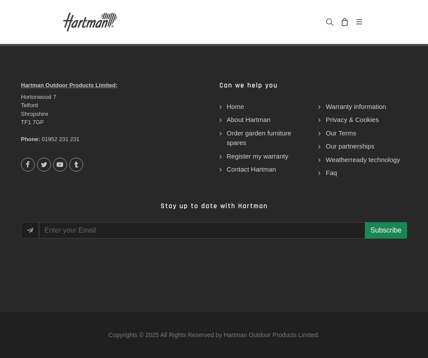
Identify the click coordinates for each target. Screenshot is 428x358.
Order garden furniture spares (259, 138)
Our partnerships (350, 146)
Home (235, 106)
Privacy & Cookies (352, 119)
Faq (331, 172)
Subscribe (386, 230)
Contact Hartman (251, 169)
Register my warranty (258, 156)
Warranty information (356, 106)
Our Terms (341, 133)
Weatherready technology (363, 159)
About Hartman (249, 119)
